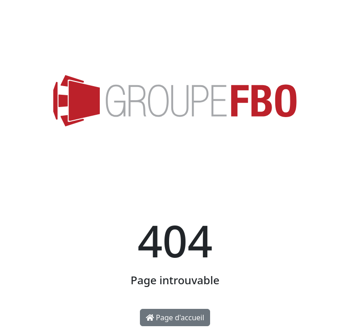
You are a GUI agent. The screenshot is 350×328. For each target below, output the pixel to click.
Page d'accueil (175, 318)
